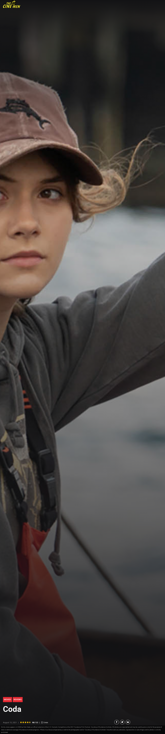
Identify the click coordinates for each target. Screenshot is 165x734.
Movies (7, 699)
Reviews (18, 699)
